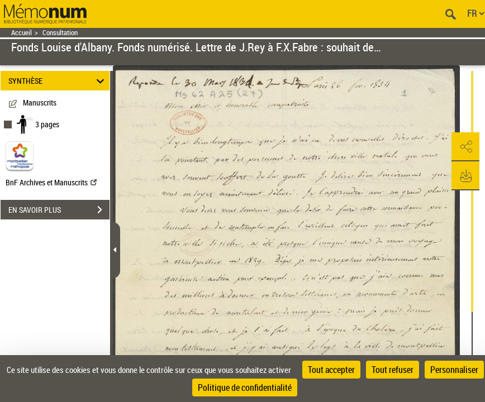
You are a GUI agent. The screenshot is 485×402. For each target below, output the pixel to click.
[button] (465, 146)
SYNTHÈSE (58, 80)
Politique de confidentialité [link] (245, 387)
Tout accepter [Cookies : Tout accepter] (331, 369)
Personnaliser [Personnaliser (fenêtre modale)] (454, 369)
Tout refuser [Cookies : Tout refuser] (392, 369)
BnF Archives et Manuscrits (51, 182)
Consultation (60, 32)
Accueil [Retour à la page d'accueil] (21, 32)
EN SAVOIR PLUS (59, 210)
